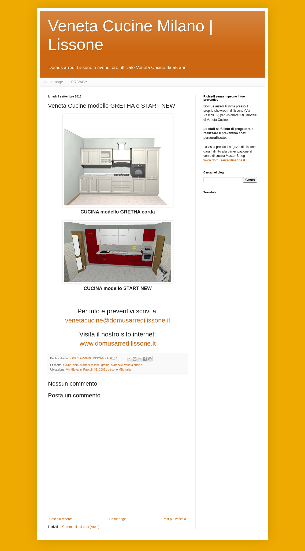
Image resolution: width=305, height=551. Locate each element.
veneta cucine (133, 365)
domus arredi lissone (86, 365)
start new (116, 365)
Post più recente (61, 519)
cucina (67, 365)
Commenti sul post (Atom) (80, 527)
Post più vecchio (174, 519)
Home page (53, 82)
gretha (105, 365)
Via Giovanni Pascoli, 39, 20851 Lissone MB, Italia (98, 369)
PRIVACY (79, 82)
